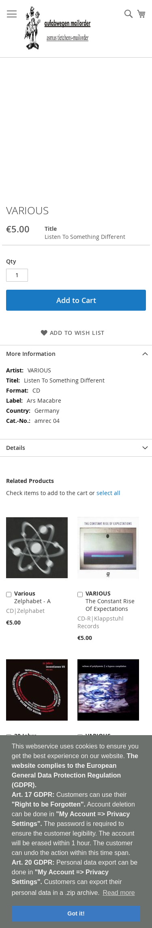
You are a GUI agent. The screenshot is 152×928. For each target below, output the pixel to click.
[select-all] (108, 493)
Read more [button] (119, 892)
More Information (31, 353)
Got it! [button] (75, 913)
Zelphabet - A (32, 597)
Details (15, 447)
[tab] (76, 353)
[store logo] (57, 29)
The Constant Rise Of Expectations (110, 600)
